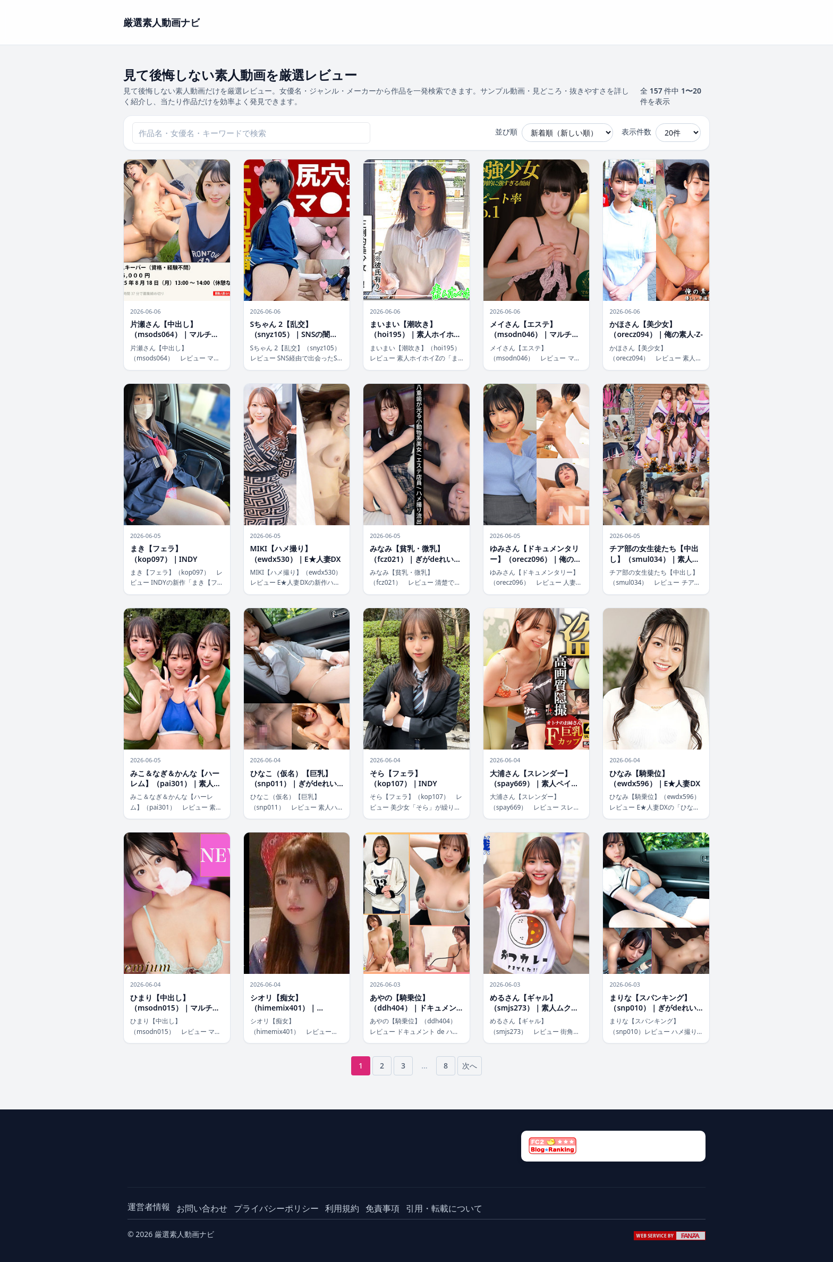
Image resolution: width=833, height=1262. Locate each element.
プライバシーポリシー (276, 1208)
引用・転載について (444, 1208)
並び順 (506, 132)
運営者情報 (149, 1207)
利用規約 (342, 1208)
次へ (469, 1066)
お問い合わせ (201, 1208)
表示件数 (636, 132)
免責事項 (383, 1208)
